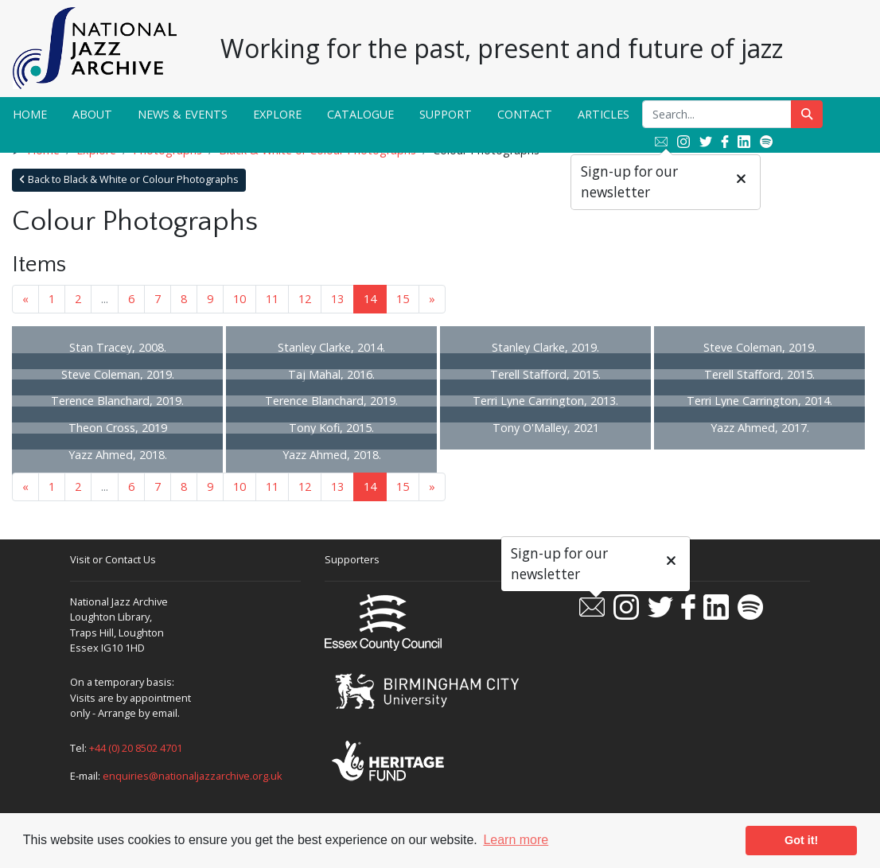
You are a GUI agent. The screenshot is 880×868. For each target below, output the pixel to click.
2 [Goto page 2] (78, 298)
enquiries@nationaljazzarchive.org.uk (192, 776)
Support (445, 114)
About (92, 114)
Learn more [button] (515, 840)
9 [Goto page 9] (210, 298)
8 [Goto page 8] (184, 298)
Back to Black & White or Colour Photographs (129, 179)
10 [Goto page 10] (239, 298)
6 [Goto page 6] (131, 298)
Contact (524, 114)
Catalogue (360, 114)
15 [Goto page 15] (402, 298)
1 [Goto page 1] (52, 298)
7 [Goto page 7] (157, 298)
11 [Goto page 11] (272, 298)
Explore (277, 114)
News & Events (183, 114)
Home (30, 114)
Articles (603, 114)
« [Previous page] (25, 298)
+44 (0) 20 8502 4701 (135, 748)
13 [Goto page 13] (337, 298)
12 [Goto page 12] (304, 298)
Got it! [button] (801, 840)
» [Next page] (432, 298)
